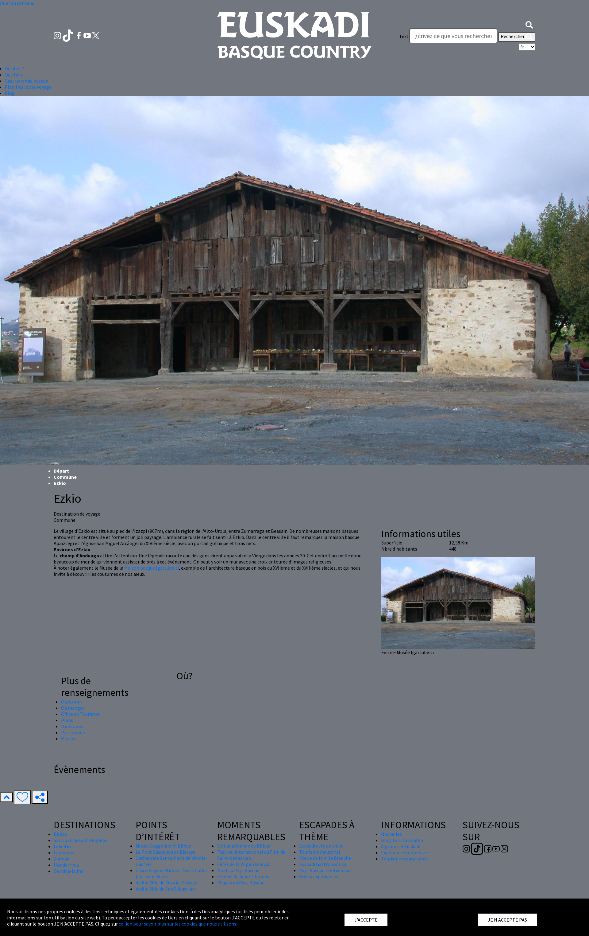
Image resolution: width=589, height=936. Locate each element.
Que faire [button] (14, 75)
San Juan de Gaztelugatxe (81, 840)
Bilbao (60, 834)
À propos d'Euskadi (400, 846)
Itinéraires (72, 726)
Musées (68, 738)
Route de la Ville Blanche (325, 858)
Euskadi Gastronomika (322, 864)
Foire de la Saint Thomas (243, 876)
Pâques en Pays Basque (240, 882)
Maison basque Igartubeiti (151, 568)
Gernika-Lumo (69, 871)
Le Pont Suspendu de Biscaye (165, 852)
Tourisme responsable (404, 859)
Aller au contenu (17, 3)
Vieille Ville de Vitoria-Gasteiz (166, 882)
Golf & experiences (318, 876)
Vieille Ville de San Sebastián (165, 889)
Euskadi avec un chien (321, 846)
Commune (65, 477)
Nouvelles (391, 834)
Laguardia (64, 852)
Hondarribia (66, 865)
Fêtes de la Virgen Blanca (243, 864)
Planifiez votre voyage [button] (28, 87)
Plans (67, 720)
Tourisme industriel (319, 852)
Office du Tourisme (80, 714)
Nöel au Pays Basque (238, 870)
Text (404, 36)
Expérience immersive (404, 852)
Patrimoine (73, 732)
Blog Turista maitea (402, 840)
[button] (529, 24)
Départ (61, 471)
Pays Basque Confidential (325, 870)
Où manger (72, 708)
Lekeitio (62, 846)
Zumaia (61, 859)
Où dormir (71, 702)
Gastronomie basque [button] (26, 81)
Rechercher (517, 37)
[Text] (453, 36)
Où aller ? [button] (14, 68)
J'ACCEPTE (366, 920)
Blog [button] (10, 93)
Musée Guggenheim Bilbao (163, 846)
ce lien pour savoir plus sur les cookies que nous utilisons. (178, 924)
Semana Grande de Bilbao (244, 846)
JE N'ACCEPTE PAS (507, 920)
